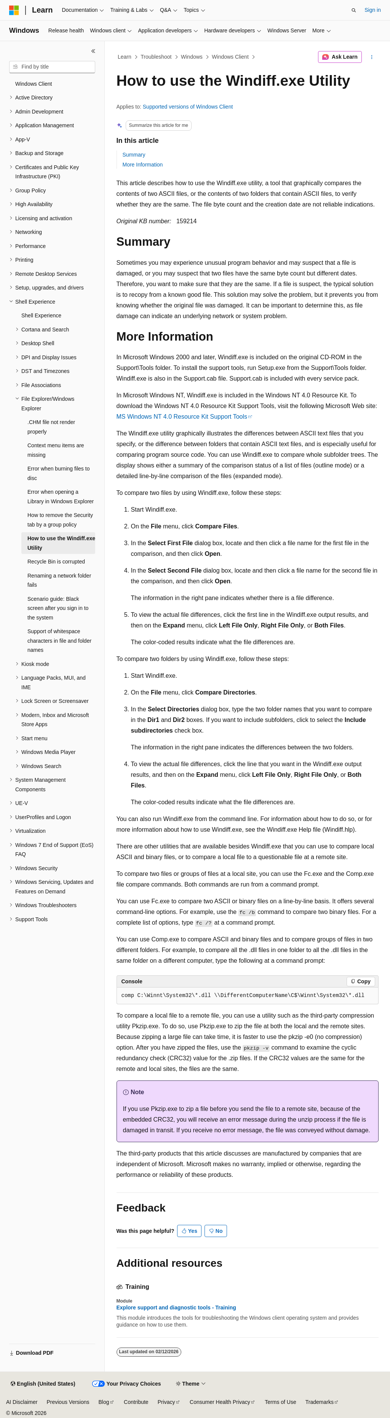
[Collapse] (93, 51)
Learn (124, 57)
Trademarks (319, 1402)
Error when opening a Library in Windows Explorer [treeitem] (60, 496)
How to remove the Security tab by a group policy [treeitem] (60, 520)
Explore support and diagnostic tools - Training (176, 1307)
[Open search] (353, 10)
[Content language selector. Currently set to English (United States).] (43, 1384)
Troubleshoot (156, 57)
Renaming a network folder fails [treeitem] (59, 580)
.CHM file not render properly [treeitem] (51, 427)
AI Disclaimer (21, 1402)
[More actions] (371, 57)
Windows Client (230, 57)
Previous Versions (67, 1402)
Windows (192, 57)
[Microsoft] (14, 10)
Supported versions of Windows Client (188, 107)
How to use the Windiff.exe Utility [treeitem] (61, 543)
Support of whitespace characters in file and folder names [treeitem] (59, 640)
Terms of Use (280, 1402)
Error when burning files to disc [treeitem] (58, 473)
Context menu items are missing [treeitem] (55, 450)
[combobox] (52, 67)
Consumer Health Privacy (220, 1402)
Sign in (372, 10)
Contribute (136, 1402)
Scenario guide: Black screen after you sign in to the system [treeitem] (57, 608)
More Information (143, 165)
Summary (134, 155)
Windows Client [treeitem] (33, 84)
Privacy (166, 1402)
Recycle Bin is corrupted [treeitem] (56, 562)
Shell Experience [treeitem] (41, 315)
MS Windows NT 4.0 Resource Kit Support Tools (182, 416)
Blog (104, 1402)
